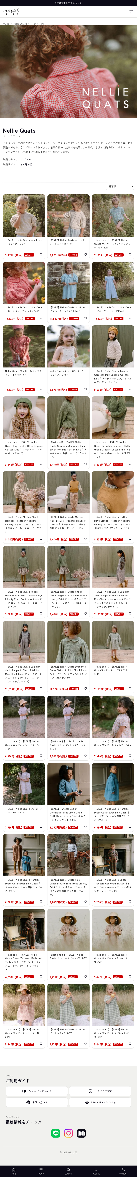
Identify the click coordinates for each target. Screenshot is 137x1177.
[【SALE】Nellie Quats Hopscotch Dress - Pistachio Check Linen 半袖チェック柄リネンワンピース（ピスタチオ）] (113, 1016)
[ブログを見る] (81, 1133)
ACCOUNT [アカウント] (123, 1171)
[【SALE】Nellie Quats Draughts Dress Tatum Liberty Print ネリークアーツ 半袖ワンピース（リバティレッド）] (24, 359)
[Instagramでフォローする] (68, 1133)
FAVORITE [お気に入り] (96, 1171)
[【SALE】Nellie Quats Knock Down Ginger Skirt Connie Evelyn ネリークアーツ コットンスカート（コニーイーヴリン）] (68, 582)
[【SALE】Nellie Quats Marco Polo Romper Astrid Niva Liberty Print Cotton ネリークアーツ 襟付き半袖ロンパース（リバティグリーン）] (113, 226)
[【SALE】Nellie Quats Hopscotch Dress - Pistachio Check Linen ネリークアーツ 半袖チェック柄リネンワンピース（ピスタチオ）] (68, 1016)
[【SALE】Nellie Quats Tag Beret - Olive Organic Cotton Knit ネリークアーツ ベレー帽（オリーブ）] (24, 432)
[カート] (131, 11)
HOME (6, 23)
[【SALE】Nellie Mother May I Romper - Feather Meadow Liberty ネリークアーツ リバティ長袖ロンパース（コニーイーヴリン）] (24, 507)
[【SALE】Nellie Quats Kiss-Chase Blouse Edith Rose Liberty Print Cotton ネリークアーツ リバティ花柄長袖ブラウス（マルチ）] (68, 870)
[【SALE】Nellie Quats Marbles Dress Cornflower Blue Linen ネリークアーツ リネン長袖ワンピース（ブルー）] (113, 797)
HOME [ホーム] (13, 1171)
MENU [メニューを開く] (41, 1171)
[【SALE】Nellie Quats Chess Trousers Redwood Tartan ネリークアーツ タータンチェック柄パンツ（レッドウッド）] (113, 870)
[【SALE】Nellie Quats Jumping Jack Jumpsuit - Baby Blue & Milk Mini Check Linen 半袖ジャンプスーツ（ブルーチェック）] (113, 292)
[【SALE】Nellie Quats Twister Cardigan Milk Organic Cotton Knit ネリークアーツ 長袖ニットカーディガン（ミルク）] (113, 359)
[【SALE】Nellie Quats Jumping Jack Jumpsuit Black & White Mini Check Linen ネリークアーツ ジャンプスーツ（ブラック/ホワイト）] (113, 582)
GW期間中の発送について (68, 2)
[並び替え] (120, 186)
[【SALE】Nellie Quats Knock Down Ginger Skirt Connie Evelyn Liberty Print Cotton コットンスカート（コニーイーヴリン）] (24, 582)
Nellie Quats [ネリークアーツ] (29, 23)
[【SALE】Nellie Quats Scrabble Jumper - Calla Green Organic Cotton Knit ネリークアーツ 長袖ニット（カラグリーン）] (68, 432)
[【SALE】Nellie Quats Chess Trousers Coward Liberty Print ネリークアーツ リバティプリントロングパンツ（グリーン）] (24, 728)
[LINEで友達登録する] (55, 1133)
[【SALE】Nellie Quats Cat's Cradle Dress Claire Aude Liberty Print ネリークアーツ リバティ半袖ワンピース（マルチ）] (24, 797)
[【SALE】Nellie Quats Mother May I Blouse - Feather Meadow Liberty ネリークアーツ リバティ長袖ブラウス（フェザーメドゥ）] (68, 507)
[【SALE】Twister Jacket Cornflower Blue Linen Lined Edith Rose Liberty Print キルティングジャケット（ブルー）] (68, 797)
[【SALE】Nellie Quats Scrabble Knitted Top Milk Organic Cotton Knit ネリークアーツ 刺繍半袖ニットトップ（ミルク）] (24, 226)
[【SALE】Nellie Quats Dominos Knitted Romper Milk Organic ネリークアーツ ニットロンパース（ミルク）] (68, 359)
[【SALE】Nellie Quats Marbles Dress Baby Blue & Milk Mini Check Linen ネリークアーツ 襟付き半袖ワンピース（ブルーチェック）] (68, 292)
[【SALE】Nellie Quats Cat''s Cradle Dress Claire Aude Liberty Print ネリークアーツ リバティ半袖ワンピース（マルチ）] (113, 728)
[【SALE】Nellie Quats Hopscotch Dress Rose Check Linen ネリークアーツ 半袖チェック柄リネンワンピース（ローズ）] (24, 1016)
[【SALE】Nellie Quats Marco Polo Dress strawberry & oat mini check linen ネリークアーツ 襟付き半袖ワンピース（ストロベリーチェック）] (24, 292)
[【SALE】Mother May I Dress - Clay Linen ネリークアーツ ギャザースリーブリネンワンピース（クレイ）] (68, 945)
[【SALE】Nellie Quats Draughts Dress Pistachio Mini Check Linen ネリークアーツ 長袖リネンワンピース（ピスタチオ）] (68, 657)
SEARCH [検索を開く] (68, 1171)
